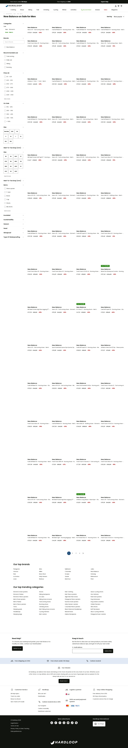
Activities (73, 9)
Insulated (14, 215)
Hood (14, 228)
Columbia (68, 571)
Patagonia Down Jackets (98, 614)
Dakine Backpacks (70, 614)
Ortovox (15, 571)
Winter (64, 9)
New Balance (9, 13)
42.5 (16, 171)
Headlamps (16, 611)
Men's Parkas (17, 601)
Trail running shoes (45, 601)
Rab (14, 574)
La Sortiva (16, 576)
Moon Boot (42, 574)
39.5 (6, 166)
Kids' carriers (43, 614)
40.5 (16, 166)
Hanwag (93, 574)
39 (20, 161)
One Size (6, 131)
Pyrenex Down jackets (71, 601)
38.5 (16, 161)
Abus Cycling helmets (97, 611)
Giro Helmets (95, 594)
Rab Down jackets (96, 596)
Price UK (14, 73)
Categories (14, 23)
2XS (12, 131)
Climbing (46, 9)
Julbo (92, 569)
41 (20, 166)
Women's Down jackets (20, 591)
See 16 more (7, 176)
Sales (105, 9)
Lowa (14, 579)
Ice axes (41, 596)
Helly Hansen (43, 576)
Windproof (14, 232)
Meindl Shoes (69, 611)
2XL (6, 141)
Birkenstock (94, 576)
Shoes (22, 9)
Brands (97, 9)
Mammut (67, 579)
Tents (15, 606)
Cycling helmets (44, 611)
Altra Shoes (94, 606)
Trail (37, 9)
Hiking (30, 9)
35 (5, 156)
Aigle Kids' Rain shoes (71, 596)
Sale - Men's (9, 32)
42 (10, 171)
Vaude (67, 576)
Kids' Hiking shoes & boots (47, 609)
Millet (40, 571)
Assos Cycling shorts (97, 591)
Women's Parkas (18, 594)
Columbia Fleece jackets (72, 606)
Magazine (114, 9)
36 (10, 156)
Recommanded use (14, 53)
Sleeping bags (17, 614)
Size (14, 127)
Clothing (13, 9)
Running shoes (43, 604)
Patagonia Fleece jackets (72, 599)
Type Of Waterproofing (14, 237)
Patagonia (16, 569)
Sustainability (14, 219)
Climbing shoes (44, 606)
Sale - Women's (10, 29)
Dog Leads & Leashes (97, 601)
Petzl (92, 579)
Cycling (55, 9)
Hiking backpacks (44, 594)
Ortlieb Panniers (95, 604)
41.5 (6, 171)
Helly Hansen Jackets (71, 604)
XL (20, 136)
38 (10, 161)
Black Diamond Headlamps (73, 609)
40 (10, 166)
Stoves (41, 591)
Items (14, 185)
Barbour (41, 579)
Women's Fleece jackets (20, 596)
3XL (11, 141)
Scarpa (67, 574)
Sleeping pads (17, 609)
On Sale (14, 103)
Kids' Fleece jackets (71, 594)
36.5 (16, 156)
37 (20, 156)
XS (17, 131)
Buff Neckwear (95, 609)
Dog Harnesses (95, 599)
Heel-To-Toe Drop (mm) (14, 148)
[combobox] (14, 42)
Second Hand (86, 10)
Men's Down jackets (19, 599)
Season (14, 224)
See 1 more (7, 98)
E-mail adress (77, 647)
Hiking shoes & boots (45, 599)
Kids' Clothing (69, 591)
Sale (15, 13)
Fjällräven (68, 569)
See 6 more (7, 210)
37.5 (6, 161)
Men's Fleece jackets (19, 604)
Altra (40, 569)
